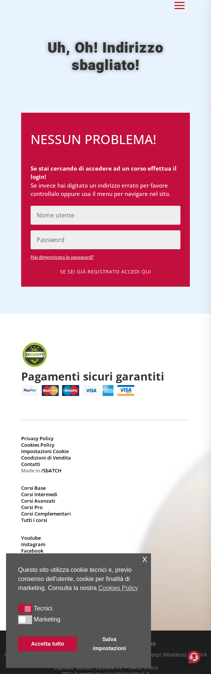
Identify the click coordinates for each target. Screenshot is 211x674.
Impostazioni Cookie (45, 451)
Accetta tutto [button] (47, 644)
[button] (25, 608)
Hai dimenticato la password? (62, 257)
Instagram (33, 544)
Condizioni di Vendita (46, 457)
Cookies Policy (37, 444)
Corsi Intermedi (39, 494)
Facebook (32, 550)
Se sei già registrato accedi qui (105, 271)
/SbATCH (51, 470)
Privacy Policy (37, 438)
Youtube (31, 537)
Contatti (30, 464)
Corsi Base (33, 488)
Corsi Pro (32, 507)
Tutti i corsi (34, 520)
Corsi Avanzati (38, 500)
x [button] (144, 558)
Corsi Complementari (46, 513)
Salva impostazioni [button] (109, 643)
